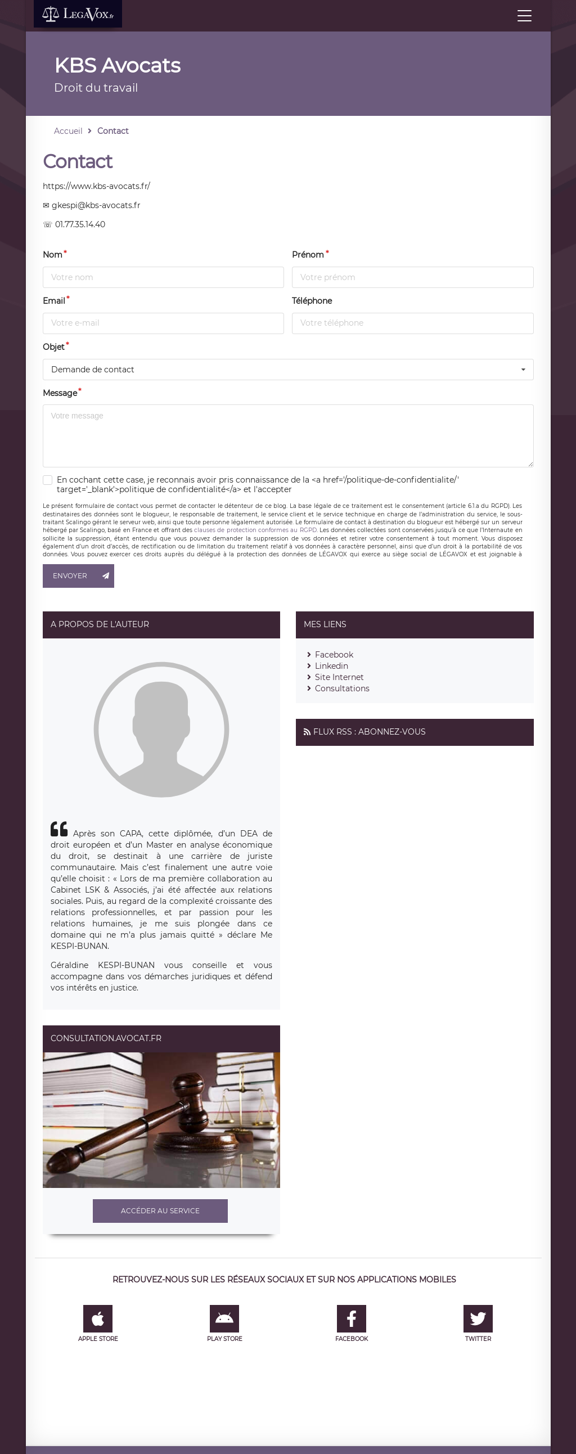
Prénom (308, 255)
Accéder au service (160, 1211)
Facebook (334, 655)
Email (54, 301)
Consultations (342, 688)
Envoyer (84, 576)
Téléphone (312, 301)
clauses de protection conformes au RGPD (255, 530)
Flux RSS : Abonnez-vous (369, 732)
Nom (52, 255)
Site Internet (339, 677)
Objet (54, 347)
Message (60, 393)
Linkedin (331, 666)
